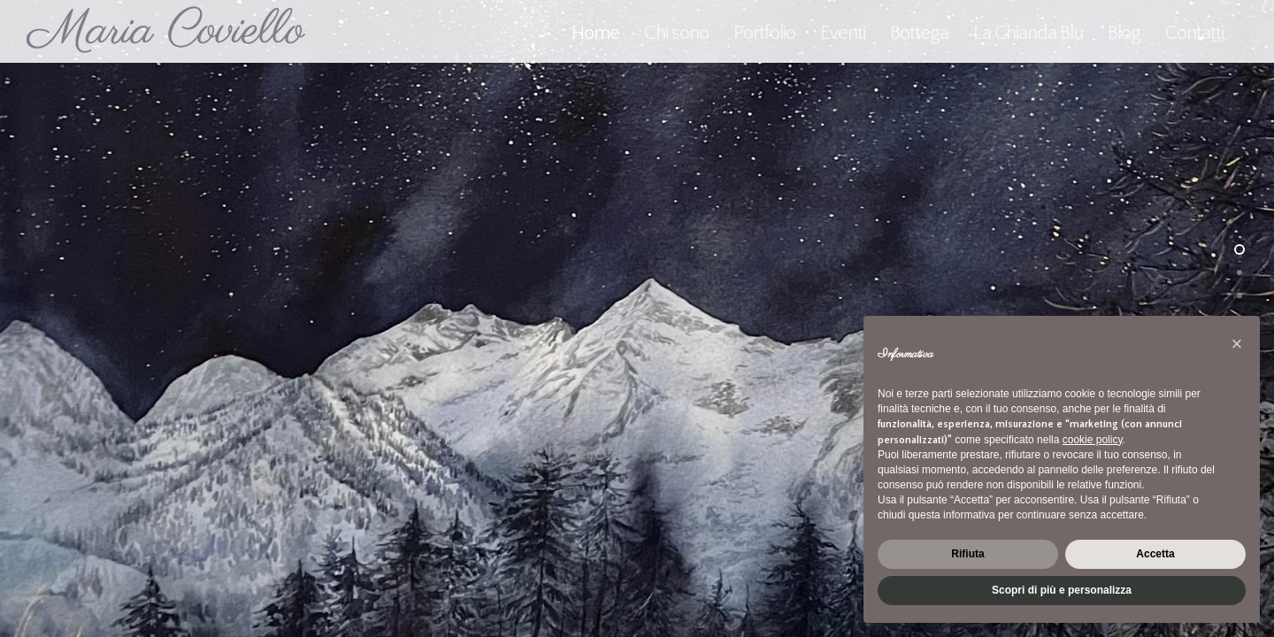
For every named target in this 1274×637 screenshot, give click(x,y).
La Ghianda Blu (1028, 33)
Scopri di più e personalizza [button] (1062, 590)
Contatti (1194, 33)
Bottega (919, 33)
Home (595, 33)
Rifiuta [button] (967, 554)
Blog (1124, 33)
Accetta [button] (1155, 554)
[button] (1237, 344)
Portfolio (764, 33)
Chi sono (676, 33)
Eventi (842, 33)
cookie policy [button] (1093, 440)
